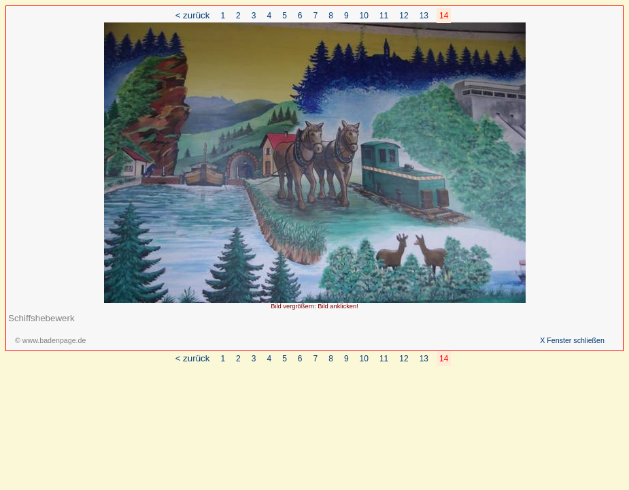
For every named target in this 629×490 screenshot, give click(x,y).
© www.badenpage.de (50, 340)
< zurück (192, 15)
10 (364, 15)
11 (383, 15)
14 (443, 15)
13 (424, 15)
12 (403, 15)
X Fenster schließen (572, 340)
